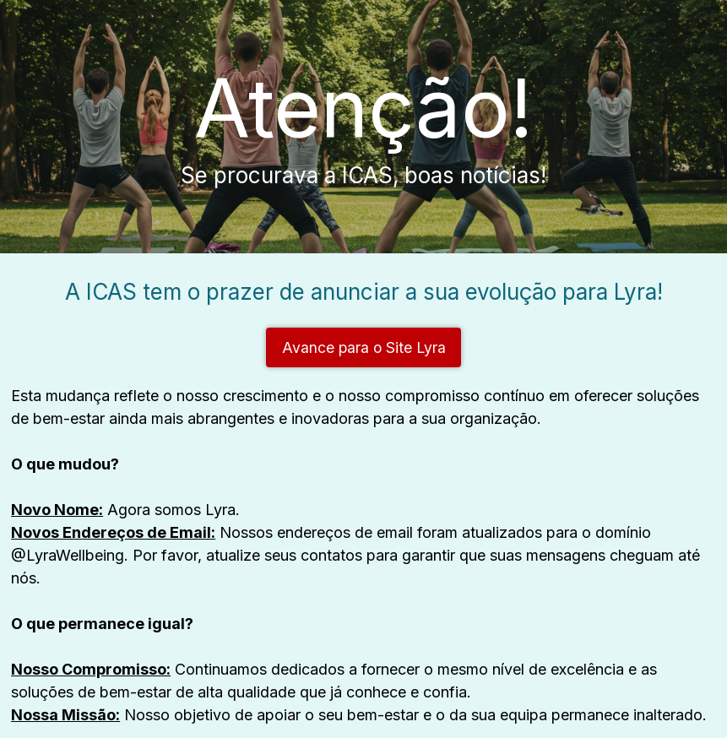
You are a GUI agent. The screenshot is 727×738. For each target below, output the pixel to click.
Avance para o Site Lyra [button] (364, 347)
